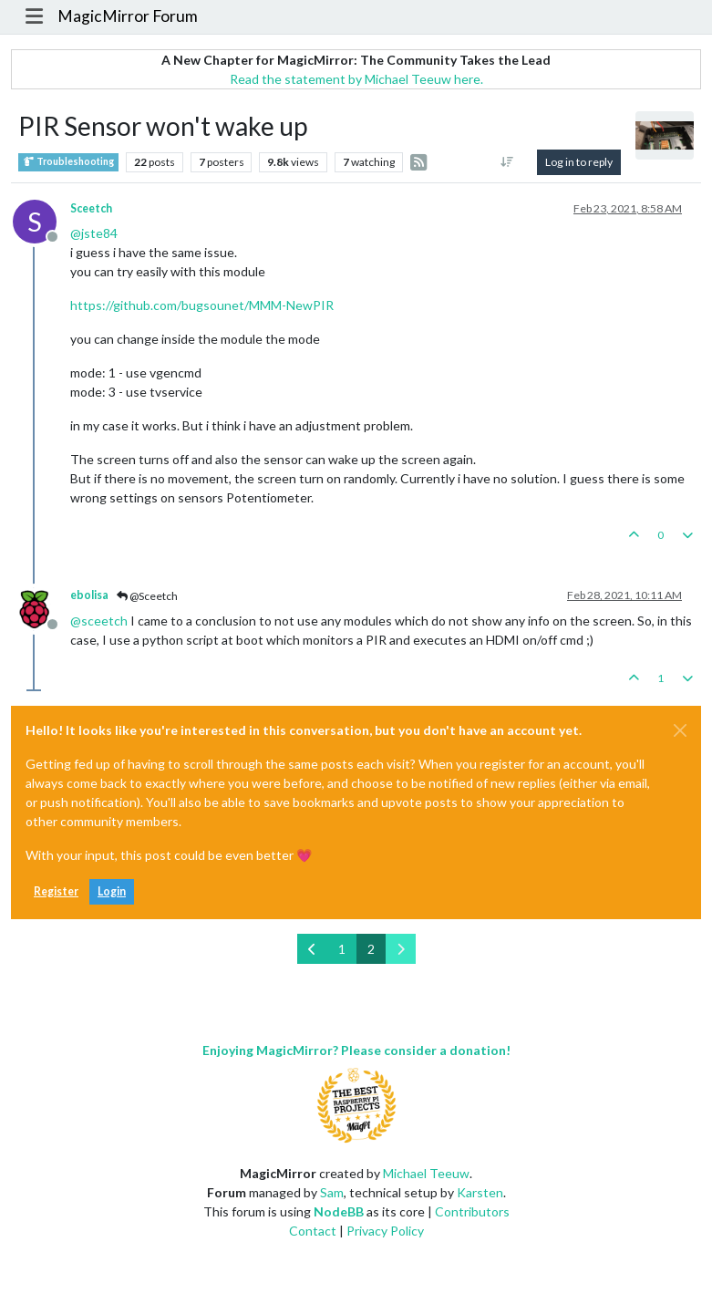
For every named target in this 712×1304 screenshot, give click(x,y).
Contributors (472, 1211)
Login (112, 891)
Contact (312, 1230)
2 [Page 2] (371, 949)
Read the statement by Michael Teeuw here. (356, 79)
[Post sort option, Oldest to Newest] (507, 162)
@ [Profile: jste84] (94, 233)
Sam (332, 1192)
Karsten (480, 1192)
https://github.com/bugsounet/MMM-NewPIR (202, 305)
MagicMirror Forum (127, 16)
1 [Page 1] (342, 949)
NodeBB (339, 1211)
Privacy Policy (385, 1230)
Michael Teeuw (426, 1173)
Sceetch (91, 208)
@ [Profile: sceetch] (99, 620)
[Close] (680, 730)
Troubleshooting (68, 162)
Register (56, 891)
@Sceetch (147, 596)
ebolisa (89, 595)
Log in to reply (579, 162)
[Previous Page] (312, 949)
